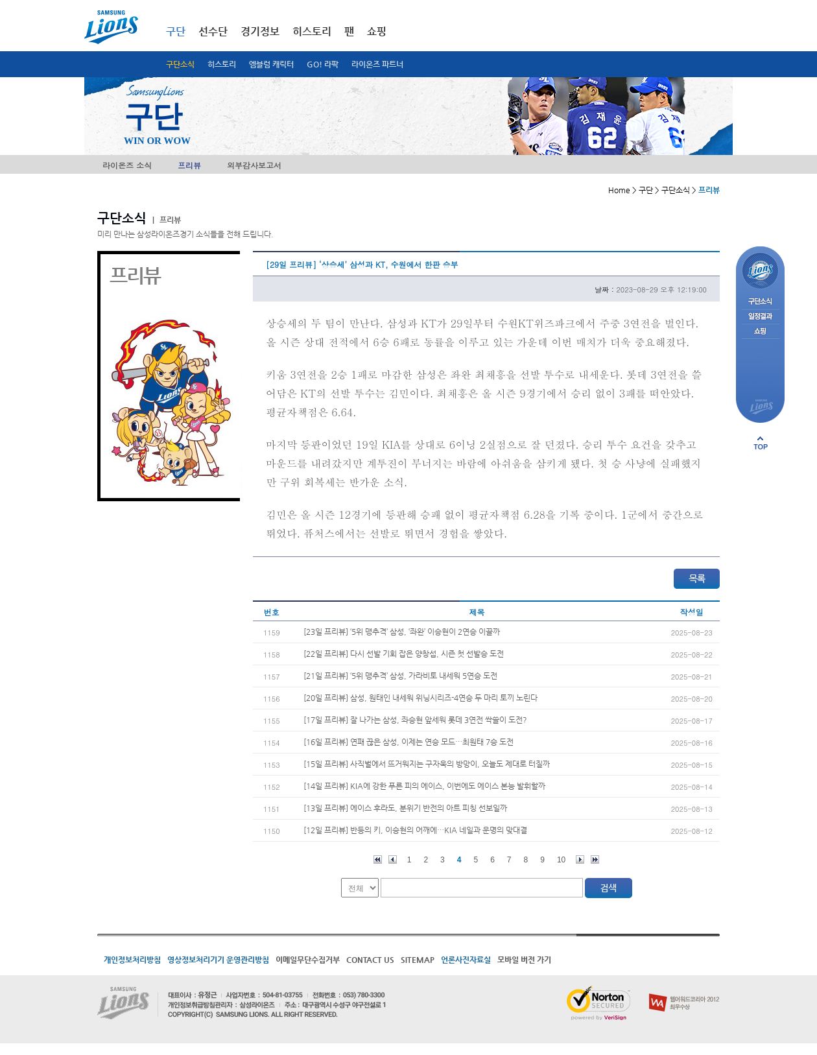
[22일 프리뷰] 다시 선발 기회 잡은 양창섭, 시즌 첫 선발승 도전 (403, 653)
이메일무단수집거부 (308, 959)
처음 (377, 859)
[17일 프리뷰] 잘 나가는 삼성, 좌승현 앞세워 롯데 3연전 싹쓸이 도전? (415, 719)
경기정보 (260, 31)
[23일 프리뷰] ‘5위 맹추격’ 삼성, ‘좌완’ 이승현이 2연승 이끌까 (401, 631)
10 (561, 859)
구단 (175, 31)
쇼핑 (376, 31)
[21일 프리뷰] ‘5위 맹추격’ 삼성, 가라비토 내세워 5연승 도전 (400, 675)
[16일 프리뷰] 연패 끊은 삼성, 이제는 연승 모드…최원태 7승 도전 (408, 741)
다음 (580, 859)
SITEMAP (417, 959)
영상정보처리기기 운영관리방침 (218, 959)
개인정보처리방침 (132, 959)
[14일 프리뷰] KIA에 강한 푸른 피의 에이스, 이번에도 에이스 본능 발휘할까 (424, 785)
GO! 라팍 (322, 64)
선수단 (213, 31)
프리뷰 (189, 165)
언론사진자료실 (466, 959)
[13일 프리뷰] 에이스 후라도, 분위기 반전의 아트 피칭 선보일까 (405, 807)
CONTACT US (370, 959)
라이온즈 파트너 (377, 64)
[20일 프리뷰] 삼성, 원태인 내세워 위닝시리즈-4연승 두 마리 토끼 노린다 (420, 697)
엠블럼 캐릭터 (271, 64)
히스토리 (221, 64)
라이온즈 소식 (127, 165)
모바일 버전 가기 (524, 959)
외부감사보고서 (254, 165)
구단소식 (180, 64)
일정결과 (760, 316)
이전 (392, 859)
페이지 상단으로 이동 (760, 442)
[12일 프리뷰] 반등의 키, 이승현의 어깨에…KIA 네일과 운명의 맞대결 (415, 830)
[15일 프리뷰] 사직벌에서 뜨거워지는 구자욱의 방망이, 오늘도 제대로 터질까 (426, 763)
